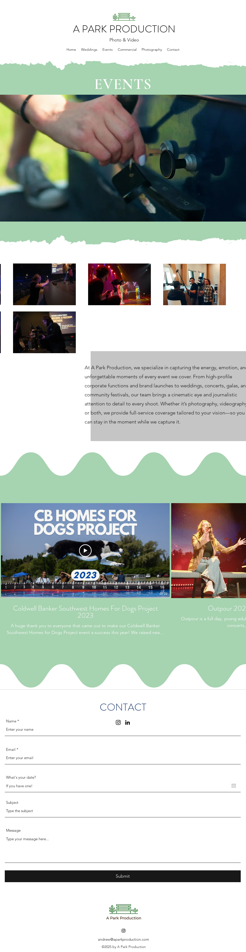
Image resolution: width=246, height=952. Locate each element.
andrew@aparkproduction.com (123, 939)
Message (13, 830)
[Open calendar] (234, 786)
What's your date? (21, 777)
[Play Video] (85, 550)
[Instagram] (123, 930)
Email (11, 749)
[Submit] (123, 876)
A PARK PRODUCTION (124, 29)
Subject (12, 802)
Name (11, 721)
